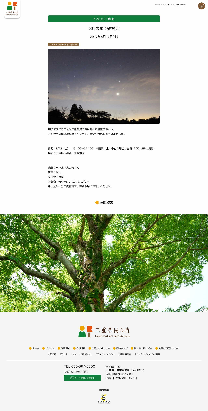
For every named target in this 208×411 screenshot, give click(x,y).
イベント (166, 4)
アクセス (64, 354)
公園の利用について (169, 348)
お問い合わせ (86, 354)
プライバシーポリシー (105, 354)
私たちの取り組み (143, 348)
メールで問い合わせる (82, 377)
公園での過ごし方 (101, 348)
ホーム (157, 4)
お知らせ (52, 354)
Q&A (74, 354)
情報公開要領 (125, 354)
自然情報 (80, 348)
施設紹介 (65, 348)
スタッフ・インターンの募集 (147, 354)
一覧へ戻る (106, 202)
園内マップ (122, 348)
